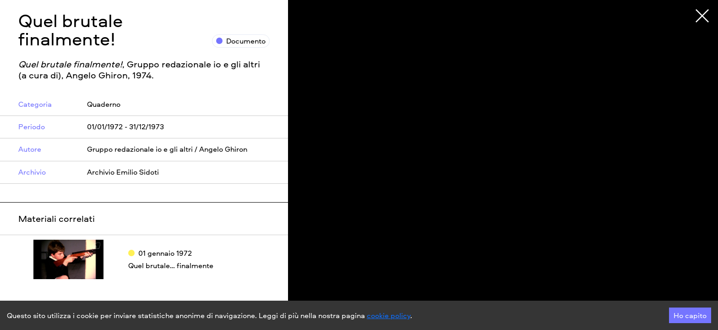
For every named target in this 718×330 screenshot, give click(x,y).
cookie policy (388, 315)
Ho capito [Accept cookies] (690, 315)
